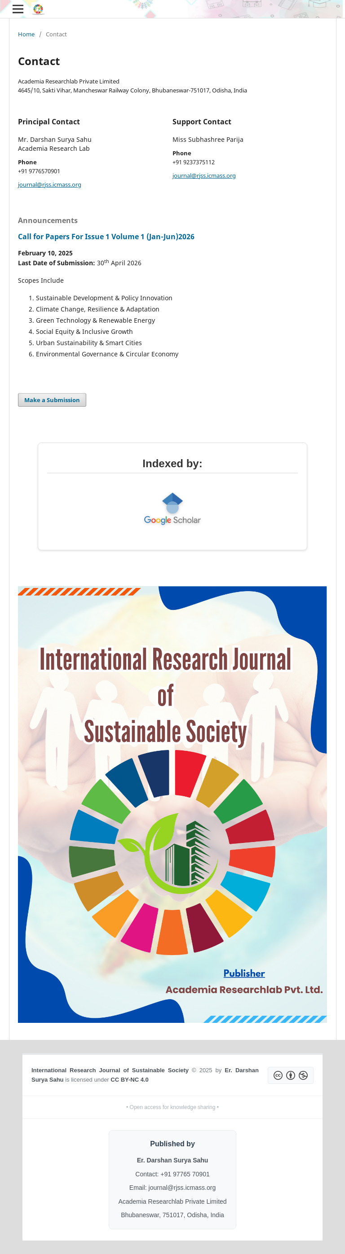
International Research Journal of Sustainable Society (110, 1070)
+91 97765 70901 (184, 1174)
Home (26, 34)
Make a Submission (52, 400)
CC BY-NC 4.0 (130, 1079)
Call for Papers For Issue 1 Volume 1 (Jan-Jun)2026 (106, 236)
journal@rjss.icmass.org (49, 184)
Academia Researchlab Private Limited (172, 1201)
